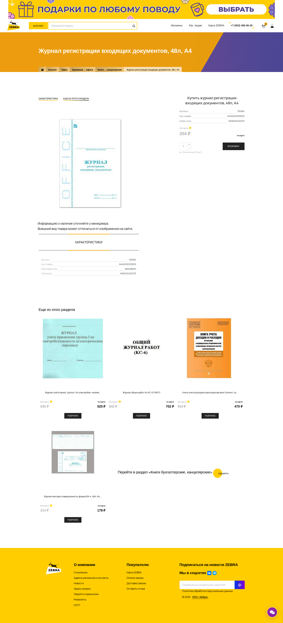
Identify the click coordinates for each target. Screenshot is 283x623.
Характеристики (48, 99)
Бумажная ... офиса (82, 70)
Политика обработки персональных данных (207, 591)
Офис (64, 70)
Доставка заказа (136, 583)
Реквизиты (80, 599)
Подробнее (73, 415)
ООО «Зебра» (200, 597)
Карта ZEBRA (216, 25)
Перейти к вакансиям (86, 594)
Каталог (38, 26)
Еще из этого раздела (76, 99)
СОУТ (77, 605)
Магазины (176, 25)
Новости (79, 583)
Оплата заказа (135, 578)
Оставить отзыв (136, 588)
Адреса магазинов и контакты (91, 578)
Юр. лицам (195, 25)
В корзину (233, 146)
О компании (80, 572)
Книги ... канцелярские (110, 70)
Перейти (220, 473)
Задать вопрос (82, 588)
